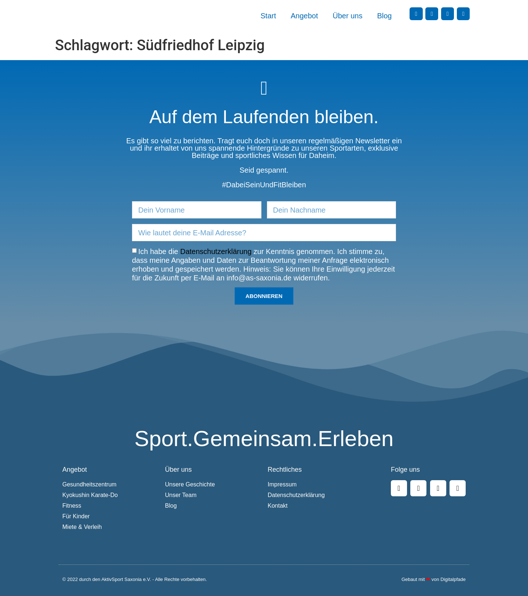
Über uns (347, 16)
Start (268, 16)
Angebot (304, 16)
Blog (384, 16)
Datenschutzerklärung (216, 251)
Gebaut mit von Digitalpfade (434, 579)
